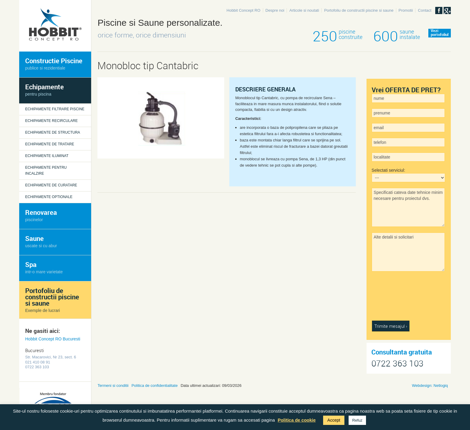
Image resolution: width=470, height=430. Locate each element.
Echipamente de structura (52, 132)
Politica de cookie (297, 420)
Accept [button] (333, 420)
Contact (424, 10)
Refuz (357, 420)
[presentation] (396, 298)
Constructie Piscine (53, 63)
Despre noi (275, 10)
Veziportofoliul (439, 33)
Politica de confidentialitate (155, 385)
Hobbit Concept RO (243, 10)
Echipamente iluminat (46, 156)
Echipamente (44, 89)
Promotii (406, 10)
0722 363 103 (397, 363)
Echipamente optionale (49, 197)
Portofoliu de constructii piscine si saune (358, 10)
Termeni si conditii (112, 385)
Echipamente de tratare (49, 144)
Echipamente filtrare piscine (55, 109)
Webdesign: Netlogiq (430, 385)
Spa (44, 267)
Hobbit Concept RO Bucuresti (52, 339)
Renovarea (41, 215)
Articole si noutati (304, 10)
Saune (41, 241)
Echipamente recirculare (51, 121)
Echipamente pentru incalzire (46, 170)
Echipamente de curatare (51, 185)
